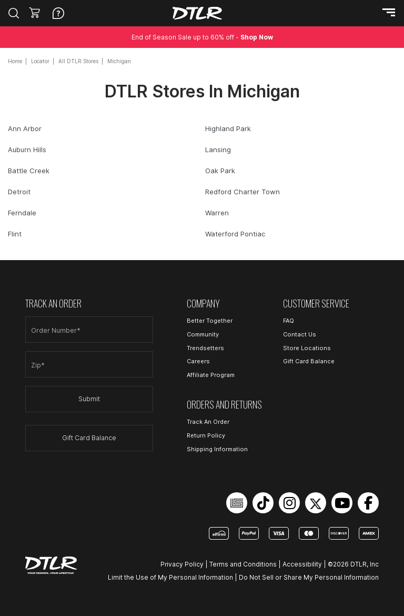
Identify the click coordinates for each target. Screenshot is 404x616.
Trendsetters (205, 348)
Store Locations (307, 348)
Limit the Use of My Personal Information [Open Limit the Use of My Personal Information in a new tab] (170, 577)
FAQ (288, 320)
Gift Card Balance (89, 438)
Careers (198, 361)
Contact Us (299, 334)
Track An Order (208, 421)
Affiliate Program (211, 375)
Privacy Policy (182, 564)
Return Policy (206, 435)
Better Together (210, 320)
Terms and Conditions (243, 564)
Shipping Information (217, 449)
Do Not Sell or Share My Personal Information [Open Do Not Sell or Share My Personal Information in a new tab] (309, 577)
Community (203, 334)
